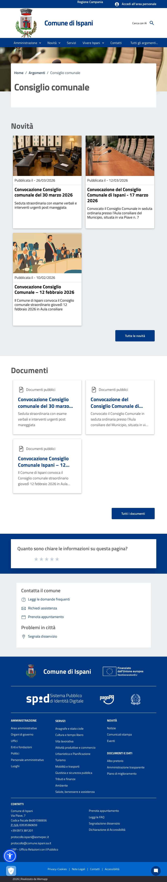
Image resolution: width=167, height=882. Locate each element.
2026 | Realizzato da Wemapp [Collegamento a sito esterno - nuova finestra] (30, 879)
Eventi (111, 741)
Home (18, 72)
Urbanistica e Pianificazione (72, 753)
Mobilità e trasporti (67, 766)
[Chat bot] (156, 871)
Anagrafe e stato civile (69, 728)
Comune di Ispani (68, 22)
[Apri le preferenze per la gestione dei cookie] (11, 871)
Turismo (60, 760)
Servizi (60, 721)
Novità (22, 126)
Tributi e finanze (65, 779)
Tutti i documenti (133, 513)
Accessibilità (112, 869)
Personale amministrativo (27, 759)
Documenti (29, 370)
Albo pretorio (115, 761)
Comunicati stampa (119, 734)
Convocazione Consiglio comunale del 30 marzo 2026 (44, 192)
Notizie (111, 728)
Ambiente (61, 785)
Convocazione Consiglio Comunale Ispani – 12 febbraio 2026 (43, 465)
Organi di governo (22, 734)
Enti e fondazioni (21, 747)
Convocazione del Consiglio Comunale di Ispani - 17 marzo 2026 (117, 195)
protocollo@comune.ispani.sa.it (31, 843)
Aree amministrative (24, 728)
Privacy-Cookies (57, 869)
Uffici (14, 741)
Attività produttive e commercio (75, 747)
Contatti (17, 804)
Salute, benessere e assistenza (75, 791)
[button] (135, 4)
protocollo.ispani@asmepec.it (30, 837)
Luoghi (15, 766)
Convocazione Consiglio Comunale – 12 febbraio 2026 (44, 289)
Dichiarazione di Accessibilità (107, 829)
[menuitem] (116, 42)
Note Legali (78, 869)
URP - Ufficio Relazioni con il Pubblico (34, 849)
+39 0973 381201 (22, 830)
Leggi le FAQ (96, 817)
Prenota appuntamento (104, 810)
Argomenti (37, 72)
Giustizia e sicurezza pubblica (73, 772)
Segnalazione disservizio (104, 823)
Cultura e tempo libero (69, 734)
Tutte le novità (135, 335)
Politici (15, 753)
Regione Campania (90, 2)
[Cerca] (151, 23)
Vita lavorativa (64, 741)
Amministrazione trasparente (126, 767)
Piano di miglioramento (122, 773)
